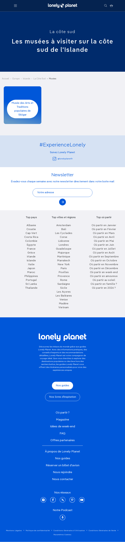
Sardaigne (63, 284)
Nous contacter (62, 479)
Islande (26, 79)
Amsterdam (63, 225)
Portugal (31, 280)
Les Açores (64, 292)
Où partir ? (62, 412)
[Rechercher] (105, 5)
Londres (64, 245)
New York (64, 264)
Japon (31, 268)
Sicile (63, 288)
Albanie (31, 225)
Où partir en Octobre (104, 260)
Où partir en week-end (104, 272)
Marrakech (63, 260)
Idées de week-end (62, 426)
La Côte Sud (40, 79)
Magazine (62, 419)
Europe (16, 79)
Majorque (63, 253)
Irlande (31, 256)
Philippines (31, 276)
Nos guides (62, 385)
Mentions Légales (14, 530)
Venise (64, 299)
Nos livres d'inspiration (62, 397)
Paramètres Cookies (62, 534)
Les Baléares (64, 296)
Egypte (31, 245)
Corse (63, 237)
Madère (64, 303)
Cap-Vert (31, 233)
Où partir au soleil (104, 280)
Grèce (31, 253)
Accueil (5, 79)
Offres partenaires (62, 440)
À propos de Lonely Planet (62, 451)
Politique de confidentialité (38, 530)
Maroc (31, 272)
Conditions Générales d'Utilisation (69, 530)
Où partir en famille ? (104, 284)
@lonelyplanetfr (63, 159)
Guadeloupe (63, 249)
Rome (63, 280)
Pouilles (64, 272)
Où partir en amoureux (104, 276)
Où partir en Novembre (103, 264)
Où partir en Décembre (104, 268)
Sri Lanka (31, 284)
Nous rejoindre (62, 472)
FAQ (62, 433)
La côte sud (62, 32)
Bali (63, 229)
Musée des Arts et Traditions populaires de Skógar (22, 109)
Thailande (31, 288)
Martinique (63, 256)
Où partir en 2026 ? (104, 288)
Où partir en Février (104, 229)
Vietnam (63, 307)
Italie (31, 264)
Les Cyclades (63, 233)
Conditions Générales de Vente (102, 530)
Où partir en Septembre (104, 256)
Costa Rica (31, 237)
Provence (64, 276)
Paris (64, 268)
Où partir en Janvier (104, 225)
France (31, 249)
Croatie (31, 229)
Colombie (31, 241)
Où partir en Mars (104, 233)
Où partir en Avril (103, 237)
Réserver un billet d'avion (62, 465)
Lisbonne (63, 241)
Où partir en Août (104, 253)
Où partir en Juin (104, 245)
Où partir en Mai (104, 241)
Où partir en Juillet (104, 249)
